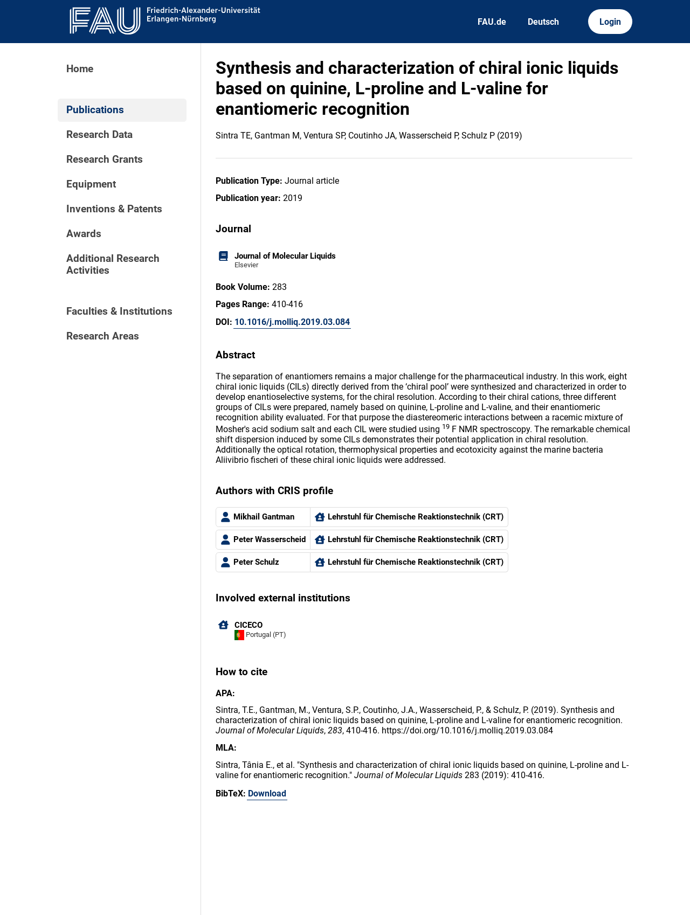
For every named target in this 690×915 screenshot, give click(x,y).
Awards (83, 234)
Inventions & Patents (114, 209)
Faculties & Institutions (119, 311)
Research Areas (102, 336)
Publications (95, 110)
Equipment (91, 184)
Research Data (99, 135)
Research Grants (104, 159)
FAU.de (492, 22)
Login (610, 22)
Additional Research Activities (113, 264)
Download (267, 793)
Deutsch (543, 22)
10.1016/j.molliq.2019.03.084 (292, 322)
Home (79, 69)
